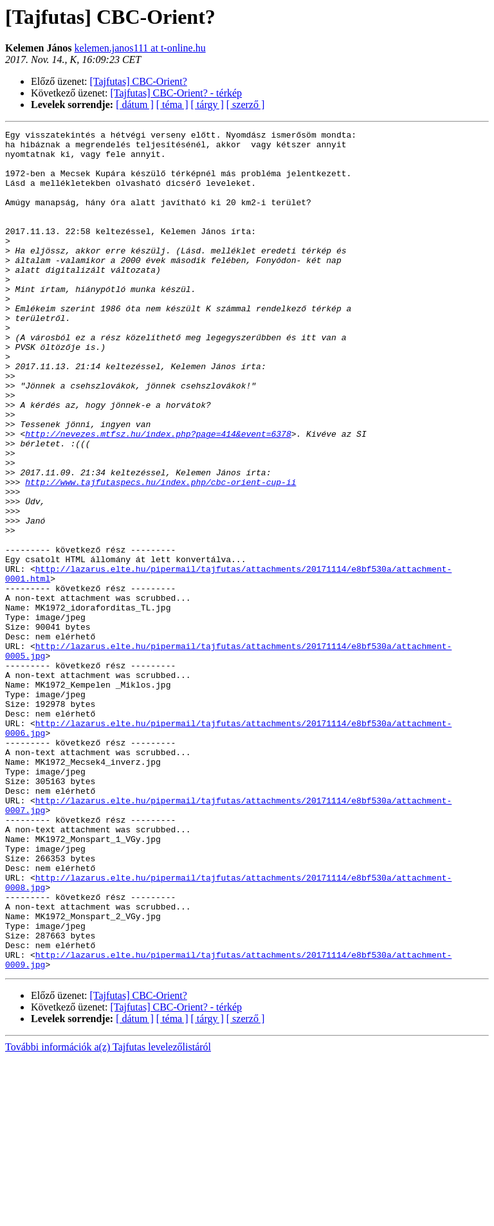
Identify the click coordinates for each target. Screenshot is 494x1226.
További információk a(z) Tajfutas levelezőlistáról (108, 1214)
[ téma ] (172, 104)
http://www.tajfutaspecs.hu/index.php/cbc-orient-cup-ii (160, 553)
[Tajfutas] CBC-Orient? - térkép (176, 92)
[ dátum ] (135, 104)
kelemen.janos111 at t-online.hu (140, 47)
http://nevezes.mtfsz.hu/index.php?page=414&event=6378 (158, 495)
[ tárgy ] (207, 104)
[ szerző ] (245, 104)
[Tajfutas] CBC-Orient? (138, 81)
